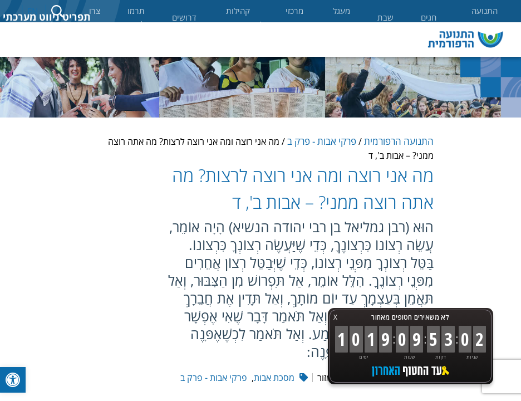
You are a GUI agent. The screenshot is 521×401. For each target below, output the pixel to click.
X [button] (335, 317)
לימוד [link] (44, 26)
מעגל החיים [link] (340, 17)
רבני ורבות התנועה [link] (208, 39)
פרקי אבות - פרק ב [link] (321, 141)
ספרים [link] (153, 26)
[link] (13, 380)
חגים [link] (428, 17)
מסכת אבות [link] (274, 377)
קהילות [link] (265, 26)
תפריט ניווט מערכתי (47, 16)
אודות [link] (318, 26)
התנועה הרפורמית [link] (481, 17)
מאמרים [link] (98, 26)
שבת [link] (385, 17)
